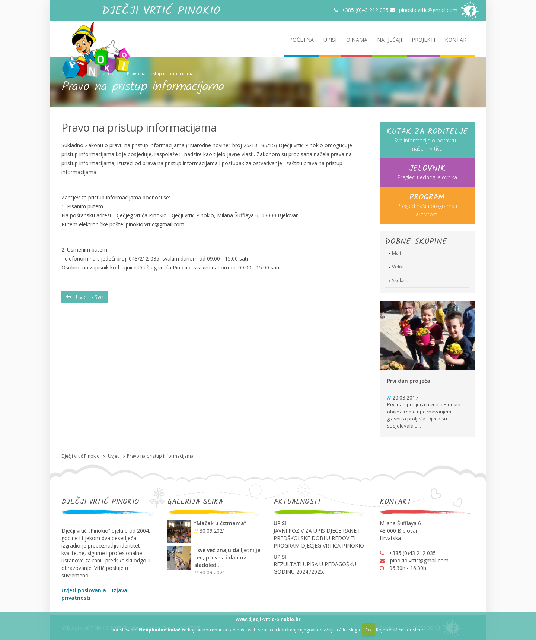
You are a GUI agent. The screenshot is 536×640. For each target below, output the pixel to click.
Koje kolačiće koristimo (400, 630)
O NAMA (356, 39)
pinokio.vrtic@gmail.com (423, 9)
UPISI (329, 39)
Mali (396, 253)
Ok (368, 630)
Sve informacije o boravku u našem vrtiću (427, 139)
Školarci (400, 280)
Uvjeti (114, 73)
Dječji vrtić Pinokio (80, 73)
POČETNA (301, 39)
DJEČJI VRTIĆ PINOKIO (100, 502)
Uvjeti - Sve (84, 296)
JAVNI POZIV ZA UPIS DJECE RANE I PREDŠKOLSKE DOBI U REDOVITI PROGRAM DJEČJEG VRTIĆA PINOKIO (319, 538)
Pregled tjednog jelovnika (427, 172)
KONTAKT (457, 39)
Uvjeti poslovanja (83, 590)
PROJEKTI (423, 39)
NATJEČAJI (389, 39)
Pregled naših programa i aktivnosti (427, 205)
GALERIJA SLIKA (195, 502)
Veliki (397, 267)
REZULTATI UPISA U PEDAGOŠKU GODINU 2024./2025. (315, 568)
